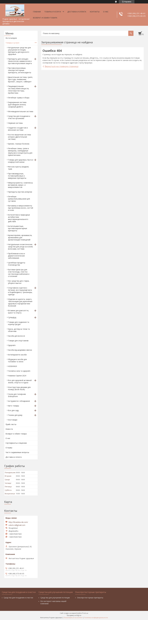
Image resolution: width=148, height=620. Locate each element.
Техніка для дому (15, 415)
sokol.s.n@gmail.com (17, 525)
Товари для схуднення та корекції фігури (18, 323)
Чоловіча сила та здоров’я (19, 371)
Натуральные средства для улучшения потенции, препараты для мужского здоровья (19, 50)
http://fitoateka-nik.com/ (18, 522)
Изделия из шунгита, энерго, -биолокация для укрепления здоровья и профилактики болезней (20, 302)
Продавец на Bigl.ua (74, 615)
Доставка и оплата (76, 11)
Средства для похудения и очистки (18, 597)
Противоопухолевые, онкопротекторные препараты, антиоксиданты (19, 70)
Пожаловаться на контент (73, 618)
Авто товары (13, 406)
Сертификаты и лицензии (16, 443)
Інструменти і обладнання (19, 401)
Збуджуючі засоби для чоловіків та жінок (17, 360)
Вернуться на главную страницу (61, 66)
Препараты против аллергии (20, 192)
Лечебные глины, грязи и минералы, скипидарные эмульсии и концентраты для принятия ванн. (20, 151)
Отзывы (9, 447)
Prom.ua (85, 613)
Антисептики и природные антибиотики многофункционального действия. (19, 218)
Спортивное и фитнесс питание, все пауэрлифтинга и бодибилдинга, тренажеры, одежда (20, 291)
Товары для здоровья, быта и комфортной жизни (20, 161)
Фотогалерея (11, 38)
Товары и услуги (52, 11)
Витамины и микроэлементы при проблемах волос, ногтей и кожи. (20, 207)
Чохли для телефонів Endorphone (17, 395)
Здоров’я (11, 345)
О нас (105, 11)
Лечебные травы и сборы (18, 97)
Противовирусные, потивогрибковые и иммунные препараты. (17, 175)
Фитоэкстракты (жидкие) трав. (18, 168)
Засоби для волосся (16, 336)
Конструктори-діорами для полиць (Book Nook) (19, 388)
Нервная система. (15, 123)
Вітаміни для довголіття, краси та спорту (18, 311)
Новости (9, 429)
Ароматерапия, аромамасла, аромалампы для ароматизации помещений (20, 237)
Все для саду (13, 410)
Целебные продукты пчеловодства (16, 263)
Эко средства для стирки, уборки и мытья (18, 282)
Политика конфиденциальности (96, 618)
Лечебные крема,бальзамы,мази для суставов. (19, 198)
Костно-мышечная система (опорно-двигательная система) (19, 136)
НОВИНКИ (12, 366)
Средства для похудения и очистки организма (19, 117)
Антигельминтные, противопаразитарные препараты (17, 228)
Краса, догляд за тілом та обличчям (19, 330)
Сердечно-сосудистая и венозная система (18, 129)
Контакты (94, 11)
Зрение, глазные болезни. (19, 144)
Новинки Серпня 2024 (17, 375)
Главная (37, 11)
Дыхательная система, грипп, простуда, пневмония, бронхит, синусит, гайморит (20, 79)
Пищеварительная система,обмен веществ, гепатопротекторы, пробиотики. (18, 89)
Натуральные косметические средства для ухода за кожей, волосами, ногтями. (20, 246)
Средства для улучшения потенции (55, 597)
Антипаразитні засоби (17, 354)
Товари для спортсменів (18, 340)
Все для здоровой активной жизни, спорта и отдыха (20, 381)
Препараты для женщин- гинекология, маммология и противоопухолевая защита (20, 61)
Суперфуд (12, 317)
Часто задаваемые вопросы (17, 452)
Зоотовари (12, 420)
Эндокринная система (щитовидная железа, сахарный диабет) (17, 104)
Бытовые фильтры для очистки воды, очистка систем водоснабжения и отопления (18, 272)
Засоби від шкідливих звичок (20, 350)
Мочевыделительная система (20, 111)
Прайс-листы (11, 424)
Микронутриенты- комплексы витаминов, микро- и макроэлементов (20, 185)
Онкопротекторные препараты (90, 597)
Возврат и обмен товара (45, 18)
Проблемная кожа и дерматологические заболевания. (16, 255)
